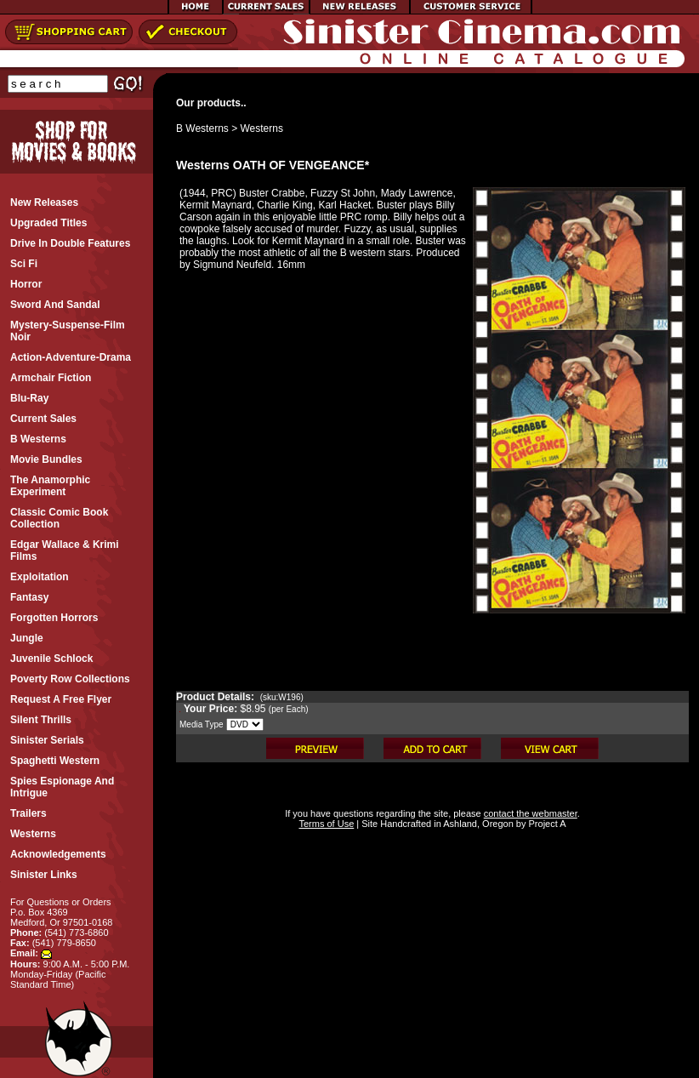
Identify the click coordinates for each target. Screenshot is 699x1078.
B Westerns (202, 128)
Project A (545, 823)
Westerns (262, 128)
